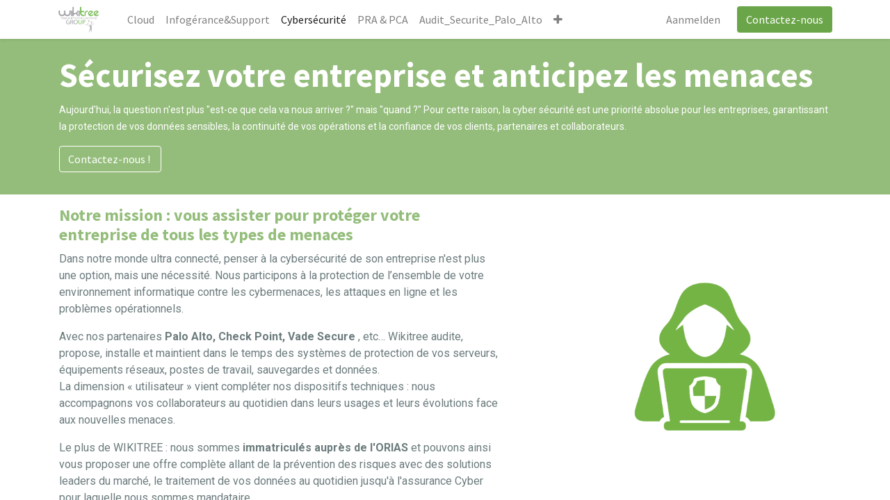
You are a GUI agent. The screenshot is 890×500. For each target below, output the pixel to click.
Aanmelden (692, 19)
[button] (559, 19)
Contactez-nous (783, 19)
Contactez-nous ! (110, 159)
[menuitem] (142, 19)
